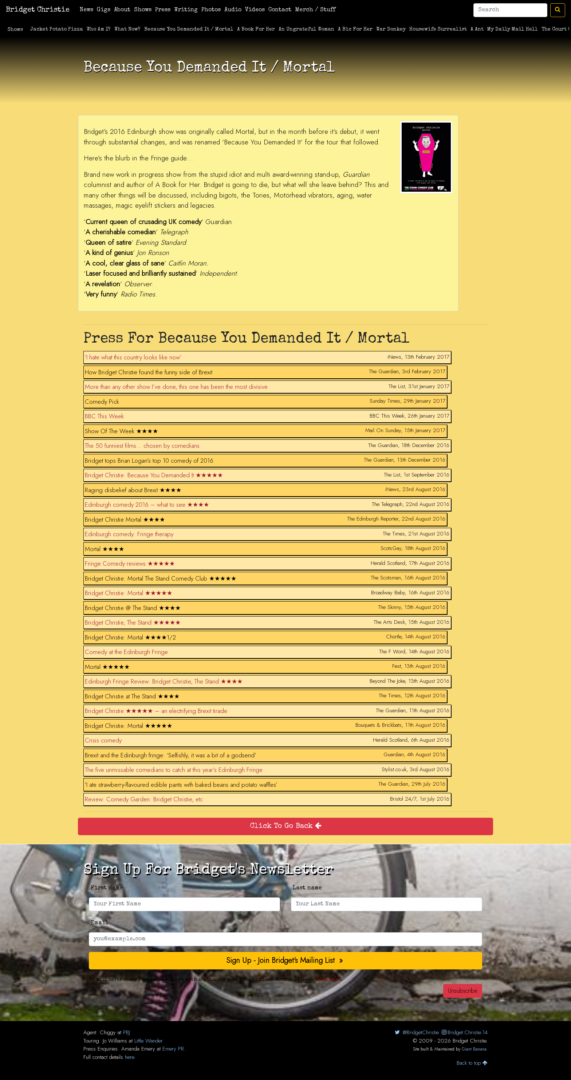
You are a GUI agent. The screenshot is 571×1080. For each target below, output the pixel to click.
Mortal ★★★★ (104, 549)
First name (107, 888)
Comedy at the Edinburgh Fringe (126, 651)
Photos (211, 10)
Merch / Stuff (315, 10)
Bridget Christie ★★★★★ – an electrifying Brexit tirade (156, 710)
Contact (279, 10)
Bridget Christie (38, 10)
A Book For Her (256, 29)
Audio (232, 10)
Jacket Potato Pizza (57, 29)
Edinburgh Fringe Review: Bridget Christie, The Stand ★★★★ (164, 681)
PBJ (126, 1032)
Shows (142, 10)
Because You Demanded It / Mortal (188, 29)
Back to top (472, 1063)
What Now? (127, 29)
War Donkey (391, 29)
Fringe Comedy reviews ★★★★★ (130, 563)
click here (327, 979)
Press (162, 10)
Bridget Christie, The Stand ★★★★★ (133, 622)
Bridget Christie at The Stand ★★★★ (132, 696)
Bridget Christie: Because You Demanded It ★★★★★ (154, 475)
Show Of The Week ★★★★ (121, 431)
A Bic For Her (355, 29)
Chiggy (108, 1032)
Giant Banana (474, 1049)
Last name (307, 888)
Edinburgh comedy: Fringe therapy (129, 534)
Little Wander (148, 1041)
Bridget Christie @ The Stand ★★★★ (133, 607)
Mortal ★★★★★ (107, 666)
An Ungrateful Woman (306, 29)
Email (116, 923)
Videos (255, 10)
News (86, 10)
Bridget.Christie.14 (464, 1032)
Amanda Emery (138, 1049)
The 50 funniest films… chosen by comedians (142, 445)
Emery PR (173, 1049)
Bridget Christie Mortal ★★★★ (125, 519)
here (129, 1057)
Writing (186, 10)
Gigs (103, 10)
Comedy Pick (102, 401)
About (122, 10)
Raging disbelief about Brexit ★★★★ (133, 490)
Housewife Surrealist (438, 29)
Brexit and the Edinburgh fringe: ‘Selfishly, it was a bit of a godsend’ (170, 755)
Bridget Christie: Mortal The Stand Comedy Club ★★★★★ (160, 578)
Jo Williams (115, 1041)
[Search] (510, 10)
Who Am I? (99, 29)
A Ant (477, 29)
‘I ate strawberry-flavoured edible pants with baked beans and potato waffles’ (181, 784)
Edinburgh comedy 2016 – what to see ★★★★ (147, 504)
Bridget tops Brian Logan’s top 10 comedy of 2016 (149, 460)
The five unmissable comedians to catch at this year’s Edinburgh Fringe (174, 769)
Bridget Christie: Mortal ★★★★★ (128, 593)
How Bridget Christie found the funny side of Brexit (148, 372)
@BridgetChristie (416, 1032)
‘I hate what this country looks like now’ (133, 357)
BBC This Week (104, 416)
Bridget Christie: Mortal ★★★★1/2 (130, 637)
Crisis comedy (103, 740)
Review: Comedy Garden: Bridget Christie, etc (144, 799)
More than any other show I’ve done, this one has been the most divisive (176, 386)
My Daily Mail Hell (512, 29)
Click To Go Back (285, 826)
